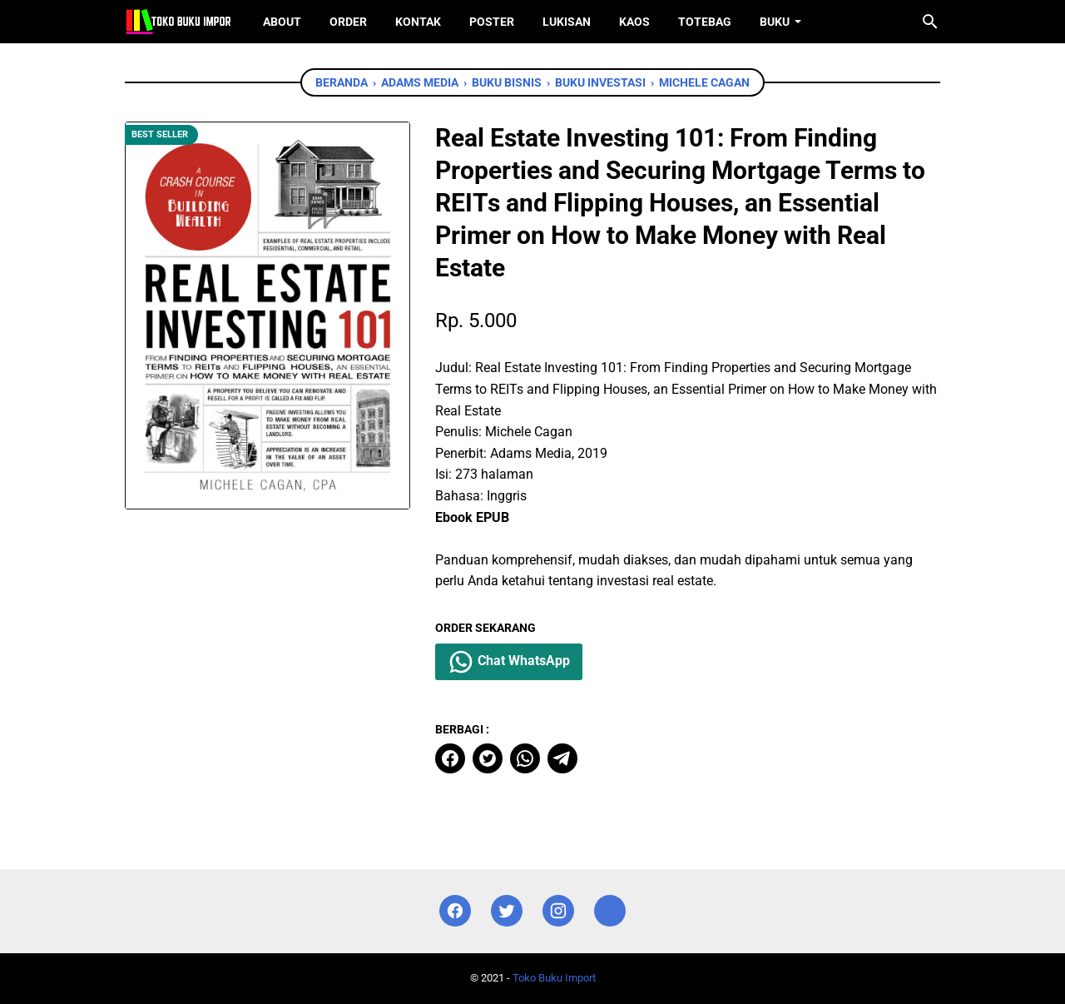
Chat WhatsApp (509, 662)
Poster (491, 21)
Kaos (634, 21)
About (282, 21)
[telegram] (562, 758)
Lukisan (566, 21)
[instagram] (558, 911)
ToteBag (704, 21)
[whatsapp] (525, 758)
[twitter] (488, 758)
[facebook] (450, 758)
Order (348, 21)
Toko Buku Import (554, 978)
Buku (775, 21)
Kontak (418, 21)
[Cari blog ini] (930, 22)
